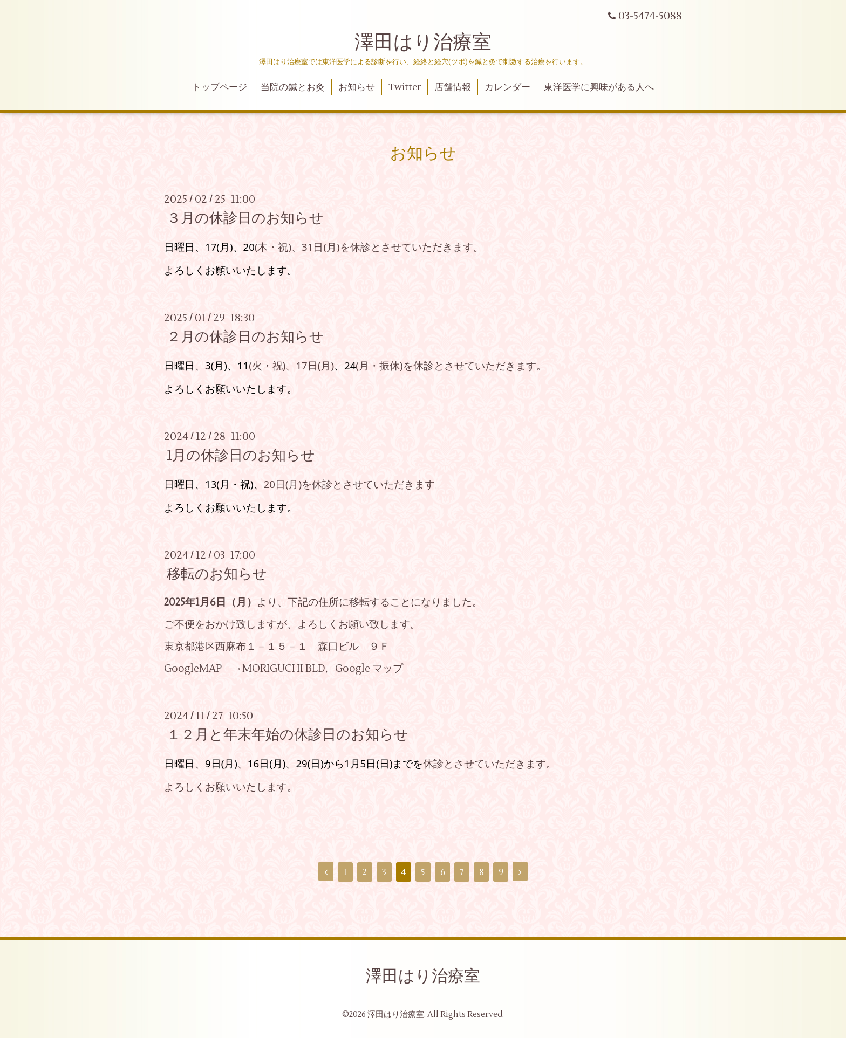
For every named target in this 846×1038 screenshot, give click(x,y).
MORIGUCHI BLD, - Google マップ (322, 668)
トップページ (219, 87)
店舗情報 (452, 87)
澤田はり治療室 (423, 42)
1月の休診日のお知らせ (241, 455)
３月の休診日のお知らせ (245, 218)
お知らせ (356, 87)
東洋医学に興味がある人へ (599, 87)
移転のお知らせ (217, 574)
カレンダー (507, 87)
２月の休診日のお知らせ (245, 337)
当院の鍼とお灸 (293, 87)
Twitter (404, 87)
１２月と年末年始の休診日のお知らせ (287, 735)
